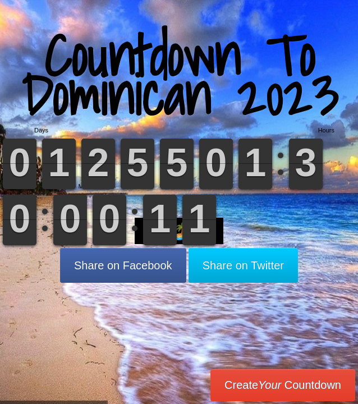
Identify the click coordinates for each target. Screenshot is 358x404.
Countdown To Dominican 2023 (179, 75)
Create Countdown (282, 385)
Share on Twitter (243, 265)
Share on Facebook (123, 265)
